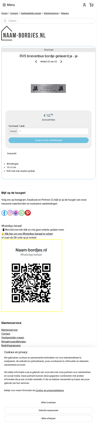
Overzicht (11, 153)
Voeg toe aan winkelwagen (48, 140)
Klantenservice (51, 13)
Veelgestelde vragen (31, 13)
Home (4, 13)
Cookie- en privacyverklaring (49, 390)
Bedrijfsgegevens (11, 345)
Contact (14, 13)
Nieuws (65, 13)
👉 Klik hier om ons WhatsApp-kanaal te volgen (27, 233)
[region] (48, 375)
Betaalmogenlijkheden (13, 341)
